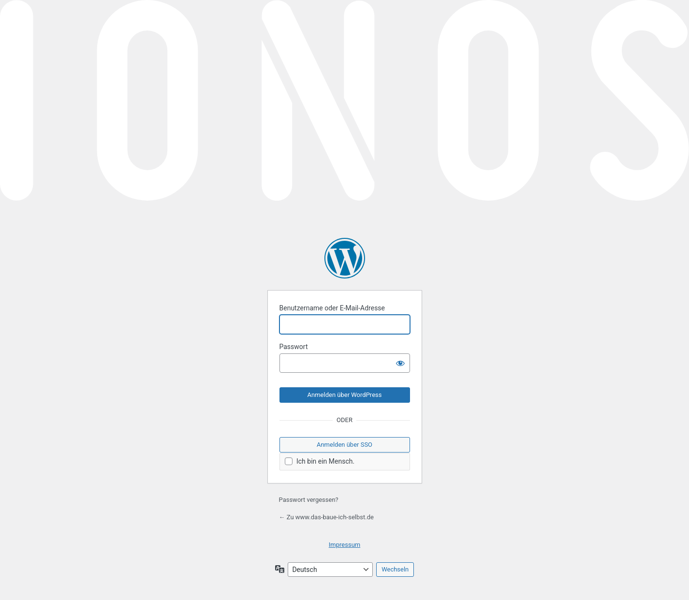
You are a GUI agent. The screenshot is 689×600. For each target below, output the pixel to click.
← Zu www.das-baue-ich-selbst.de (326, 517)
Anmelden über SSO (344, 444)
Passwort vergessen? (308, 499)
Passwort (293, 347)
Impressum (344, 544)
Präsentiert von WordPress (344, 258)
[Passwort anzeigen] (400, 363)
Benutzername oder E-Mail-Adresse (332, 308)
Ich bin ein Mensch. (320, 461)
